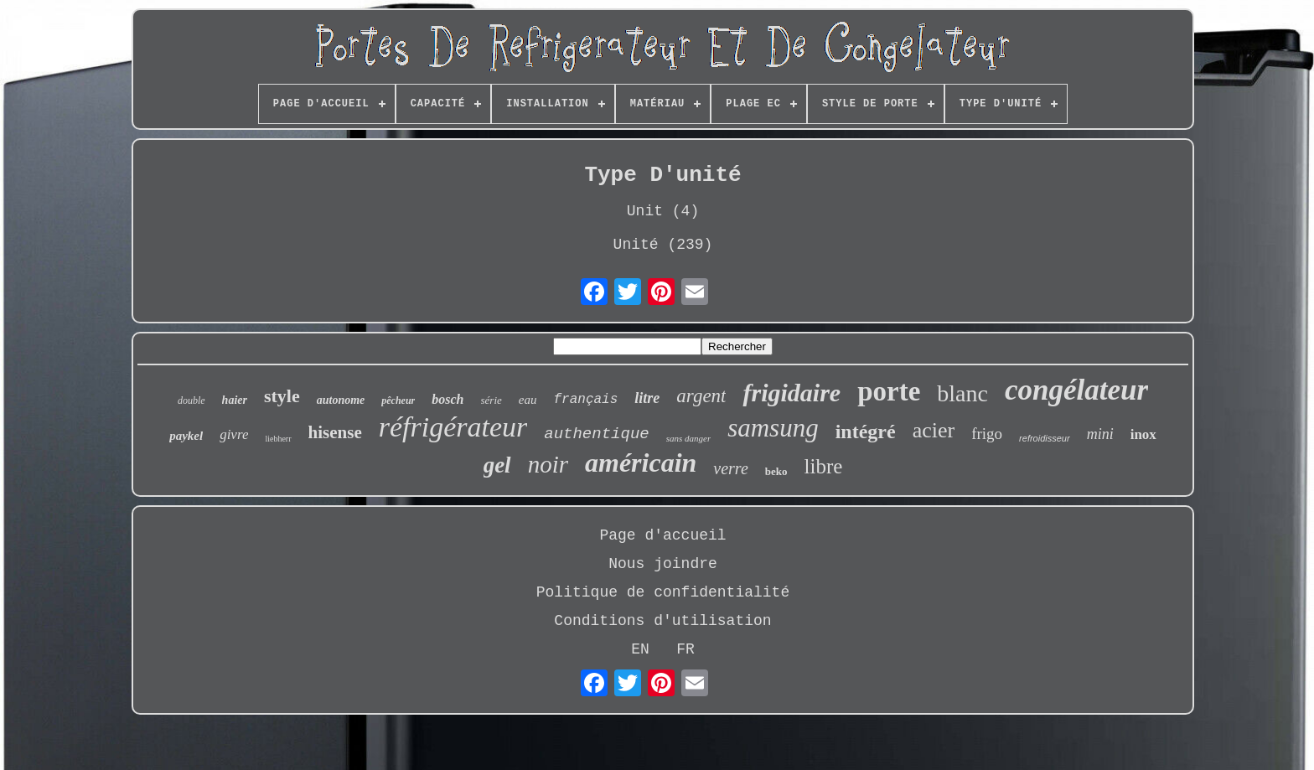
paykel (186, 435)
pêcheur (398, 400)
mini (1100, 434)
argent (701, 395)
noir (548, 464)
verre (730, 468)
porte (888, 391)
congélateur (1076, 390)
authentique (596, 434)
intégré (865, 431)
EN (640, 649)
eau (528, 399)
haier (234, 400)
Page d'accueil (662, 535)
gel (497, 465)
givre (234, 434)
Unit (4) (663, 211)
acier (934, 430)
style (282, 395)
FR (685, 649)
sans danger (688, 438)
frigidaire (791, 392)
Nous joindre (662, 564)
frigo (986, 433)
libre (823, 466)
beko (776, 471)
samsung (773, 427)
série (491, 400)
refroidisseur (1044, 438)
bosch (447, 399)
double (191, 400)
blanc (962, 393)
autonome (341, 400)
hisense (335, 432)
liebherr (278, 438)
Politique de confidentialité (662, 592)
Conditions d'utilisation (662, 620)
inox (1143, 434)
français (585, 399)
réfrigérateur (453, 426)
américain (640, 462)
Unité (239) (663, 244)
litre (647, 398)
